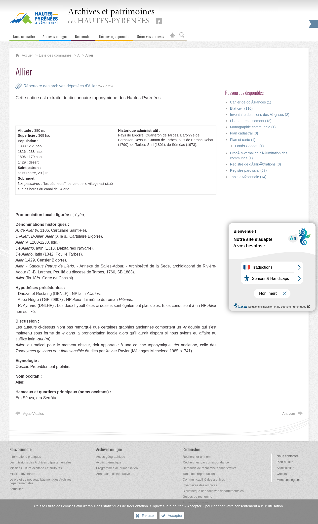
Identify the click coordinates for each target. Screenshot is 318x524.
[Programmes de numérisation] (117, 468)
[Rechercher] (83, 35)
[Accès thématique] (108, 462)
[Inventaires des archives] (200, 485)
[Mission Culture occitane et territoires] (35, 468)
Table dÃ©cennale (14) (248, 177)
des (111, 16)
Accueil (28, 55)
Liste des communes (55, 55)
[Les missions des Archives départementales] (40, 462)
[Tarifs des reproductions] (199, 474)
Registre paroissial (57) (248, 170)
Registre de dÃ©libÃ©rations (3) (255, 164)
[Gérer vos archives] (150, 35)
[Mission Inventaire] (22, 474)
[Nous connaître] (24, 35)
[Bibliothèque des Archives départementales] (213, 491)
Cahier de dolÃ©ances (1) (250, 102)
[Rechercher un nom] (196, 456)
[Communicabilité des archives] (204, 479)
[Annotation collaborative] (113, 474)
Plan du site (285, 462)
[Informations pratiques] (25, 456)
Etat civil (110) (241, 108)
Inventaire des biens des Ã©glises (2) (259, 115)
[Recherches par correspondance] (206, 462)
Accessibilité (285, 468)
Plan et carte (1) (242, 140)
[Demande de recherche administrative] (209, 468)
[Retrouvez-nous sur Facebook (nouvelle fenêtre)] (159, 21)
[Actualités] (16, 489)
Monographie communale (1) (253, 127)
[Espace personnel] (172, 35)
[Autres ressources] (195, 502)
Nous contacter (287, 456)
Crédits (282, 474)
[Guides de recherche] (197, 496)
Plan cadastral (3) (244, 133)
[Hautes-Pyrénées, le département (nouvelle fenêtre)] (33, 17)
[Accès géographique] (110, 456)
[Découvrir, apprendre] (114, 35)
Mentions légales (289, 480)
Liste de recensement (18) (251, 121)
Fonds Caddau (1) (249, 146)
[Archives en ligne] (55, 35)
